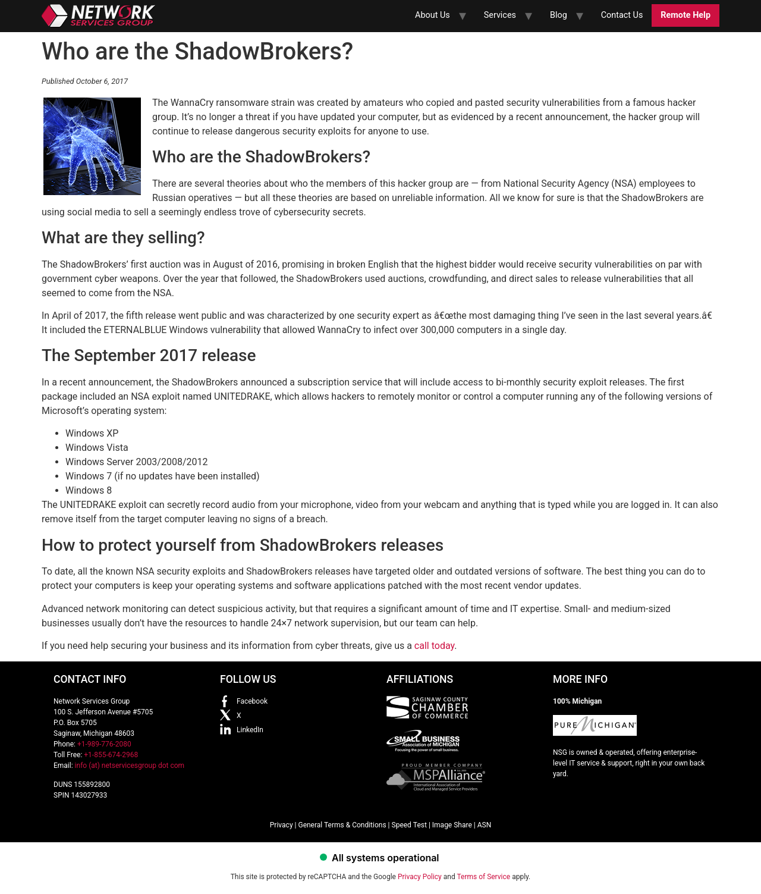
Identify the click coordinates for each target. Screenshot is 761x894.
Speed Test (409, 825)
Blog (558, 15)
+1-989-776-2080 (104, 744)
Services (500, 15)
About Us (432, 15)
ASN (484, 825)
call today (434, 645)
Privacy (281, 825)
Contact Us (622, 15)
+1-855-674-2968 (111, 755)
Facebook (252, 701)
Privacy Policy (420, 877)
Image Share (452, 825)
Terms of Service (483, 877)
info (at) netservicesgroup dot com (130, 765)
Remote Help (685, 15)
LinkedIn (250, 730)
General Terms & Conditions (342, 825)
